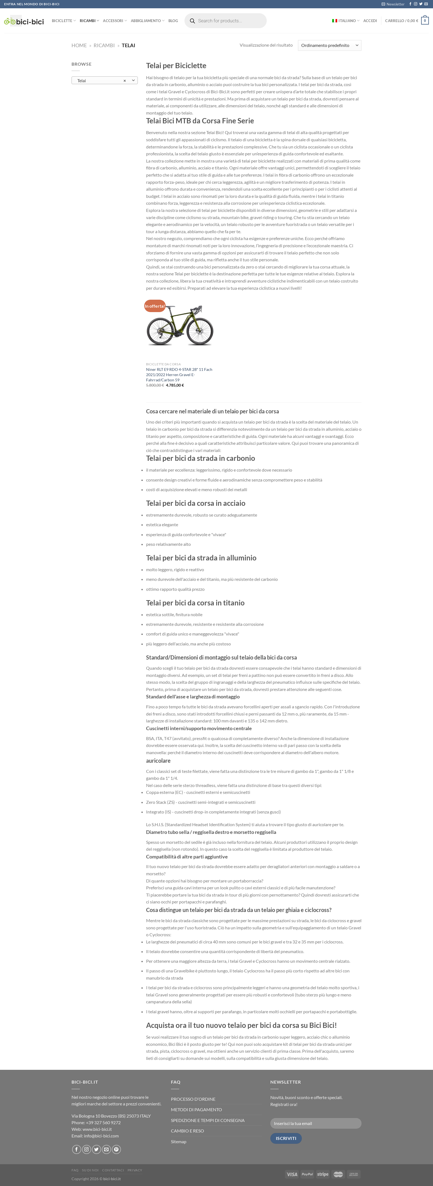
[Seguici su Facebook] (410, 4)
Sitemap (178, 1141)
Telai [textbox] (101, 80)
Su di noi (90, 1170)
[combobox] (105, 80)
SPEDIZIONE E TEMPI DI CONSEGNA (208, 1120)
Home (79, 45)
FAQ (75, 1170)
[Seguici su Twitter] (421, 4)
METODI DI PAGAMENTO (196, 1109)
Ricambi (89, 20)
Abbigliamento (148, 20)
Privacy (135, 1170)
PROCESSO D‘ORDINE (193, 1099)
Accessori (115, 20)
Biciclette (64, 20)
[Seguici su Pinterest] (116, 1149)
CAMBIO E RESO (187, 1130)
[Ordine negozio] (329, 45)
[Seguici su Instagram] (415, 4)
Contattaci (113, 1170)
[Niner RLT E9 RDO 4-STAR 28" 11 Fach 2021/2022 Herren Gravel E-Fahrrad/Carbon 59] (180, 325)
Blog (173, 20)
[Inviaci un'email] (426, 4)
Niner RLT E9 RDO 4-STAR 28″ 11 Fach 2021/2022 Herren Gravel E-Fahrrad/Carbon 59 (179, 374)
